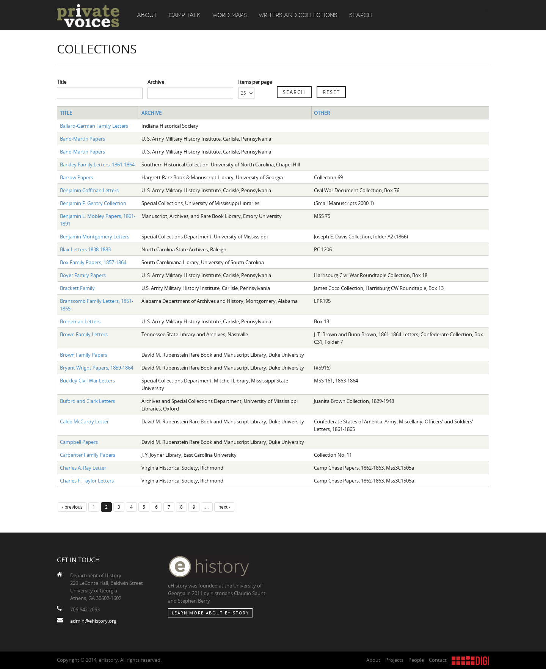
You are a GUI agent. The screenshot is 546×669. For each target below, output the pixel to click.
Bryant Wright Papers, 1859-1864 (96, 367)
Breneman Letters (80, 321)
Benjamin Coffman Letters (89, 190)
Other (322, 113)
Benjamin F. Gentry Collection (93, 203)
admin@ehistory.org (93, 620)
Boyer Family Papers (83, 275)
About (147, 15)
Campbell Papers (79, 442)
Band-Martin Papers (82, 138)
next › (224, 507)
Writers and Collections (298, 15)
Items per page (255, 81)
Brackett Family (77, 288)
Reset (331, 92)
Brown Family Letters (84, 334)
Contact (438, 659)
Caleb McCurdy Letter (84, 421)
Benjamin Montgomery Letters (94, 236)
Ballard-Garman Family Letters (94, 125)
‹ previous (72, 507)
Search (360, 15)
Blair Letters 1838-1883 (85, 249)
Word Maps (229, 15)
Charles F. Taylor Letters (87, 480)
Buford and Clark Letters (87, 401)
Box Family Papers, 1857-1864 (93, 262)
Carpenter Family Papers (87, 454)
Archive (155, 81)
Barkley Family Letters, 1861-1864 (97, 164)
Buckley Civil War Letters (87, 380)
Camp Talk (185, 15)
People (416, 659)
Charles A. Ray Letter (83, 467)
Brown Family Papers (83, 354)
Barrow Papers (76, 177)
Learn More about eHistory (210, 613)
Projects (394, 659)
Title (61, 81)
